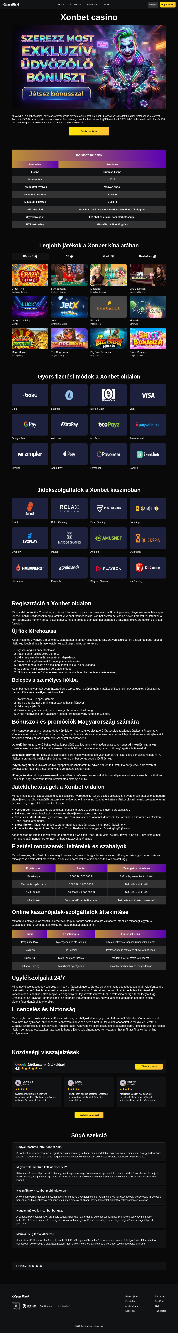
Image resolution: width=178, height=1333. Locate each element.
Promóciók (92, 4)
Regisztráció (167, 4)
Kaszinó (60, 4)
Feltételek (130, 1301)
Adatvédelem (131, 1306)
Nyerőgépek (147, 256)
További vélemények (89, 1115)
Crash (108, 256)
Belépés (153, 4)
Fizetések (160, 1301)
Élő (69, 256)
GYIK (157, 1306)
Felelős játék (131, 1296)
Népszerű (30, 256)
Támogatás (160, 1311)
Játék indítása (89, 131)
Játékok (107, 4)
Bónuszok (160, 1296)
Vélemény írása (149, 1066)
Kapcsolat (130, 1311)
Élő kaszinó (75, 4)
